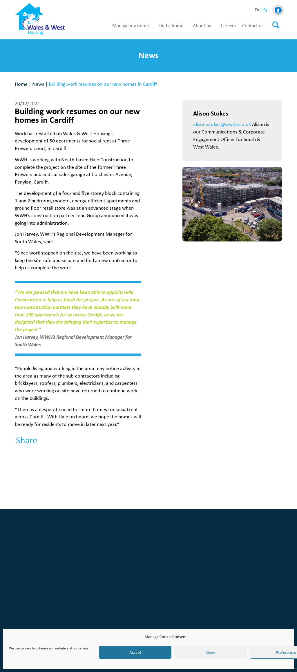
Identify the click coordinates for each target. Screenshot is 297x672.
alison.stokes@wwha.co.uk (222, 124)
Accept (135, 652)
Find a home (170, 25)
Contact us (253, 25)
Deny (210, 652)
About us (202, 25)
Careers (228, 25)
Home (21, 83)
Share (26, 440)
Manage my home (130, 25)
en (257, 10)
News (38, 83)
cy (265, 9)
